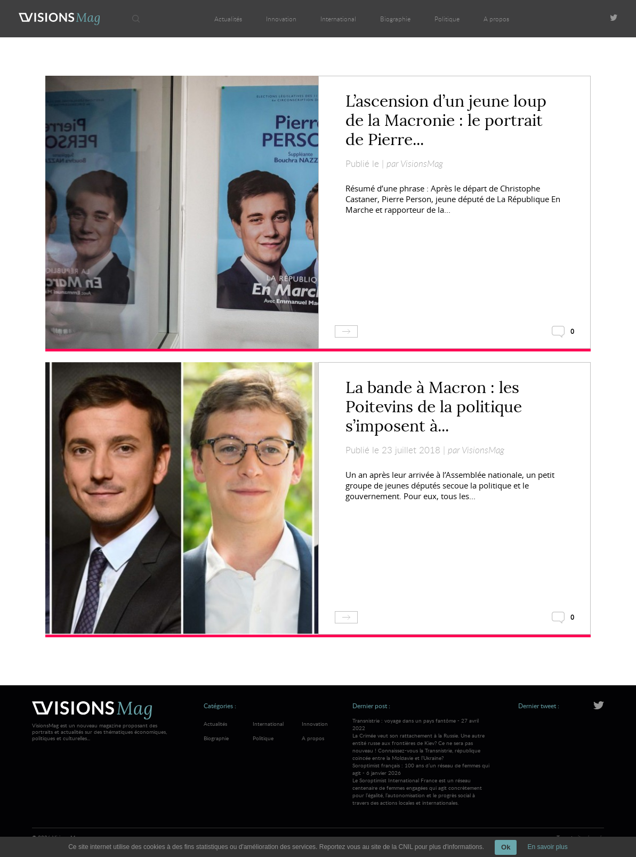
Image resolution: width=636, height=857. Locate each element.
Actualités (228, 18)
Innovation (281, 18)
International (338, 18)
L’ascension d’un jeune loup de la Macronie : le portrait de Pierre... (445, 120)
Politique (447, 18)
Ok (505, 847)
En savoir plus (547, 847)
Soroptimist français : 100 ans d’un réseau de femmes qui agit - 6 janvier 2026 (421, 784)
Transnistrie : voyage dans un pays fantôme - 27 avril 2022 (421, 739)
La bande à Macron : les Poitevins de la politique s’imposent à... (433, 407)
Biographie (395, 18)
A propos (496, 18)
